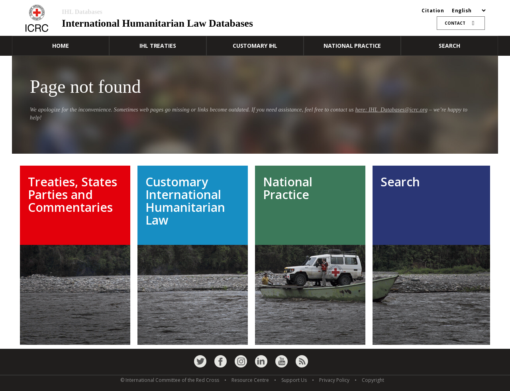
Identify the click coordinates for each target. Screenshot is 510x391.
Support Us (294, 380)
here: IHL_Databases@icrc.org (391, 110)
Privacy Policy (334, 380)
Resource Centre (250, 380)
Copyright (373, 380)
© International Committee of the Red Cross (169, 380)
